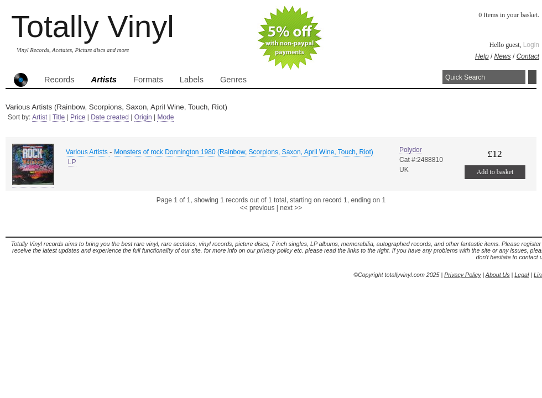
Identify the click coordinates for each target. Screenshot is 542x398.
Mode (165, 117)
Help (482, 56)
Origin (143, 117)
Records (59, 79)
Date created (110, 117)
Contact (528, 56)
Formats (148, 79)
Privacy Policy (462, 274)
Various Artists (88, 152)
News (502, 56)
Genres (233, 79)
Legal (521, 274)
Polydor (410, 150)
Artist (39, 117)
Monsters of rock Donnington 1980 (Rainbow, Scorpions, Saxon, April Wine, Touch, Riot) (243, 152)
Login (531, 45)
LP (72, 162)
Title (59, 117)
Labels (192, 79)
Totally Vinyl (92, 26)
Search (532, 77)
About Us (498, 274)
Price (77, 117)
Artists (104, 79)
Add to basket (495, 172)
